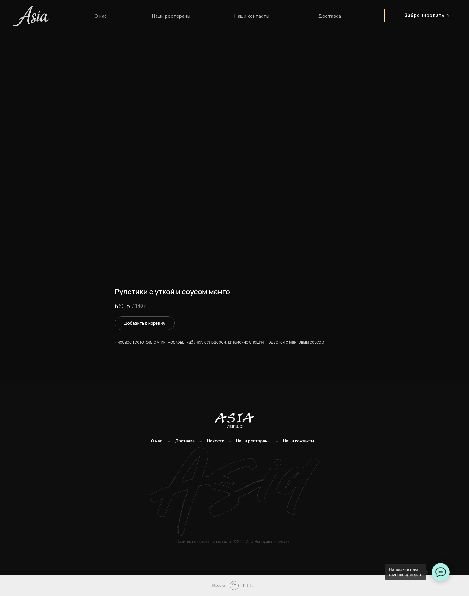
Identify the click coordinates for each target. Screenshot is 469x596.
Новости (215, 441)
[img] (234, 420)
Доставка (329, 16)
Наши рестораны (171, 16)
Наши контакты (251, 16)
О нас (101, 16)
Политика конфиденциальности (203, 541)
